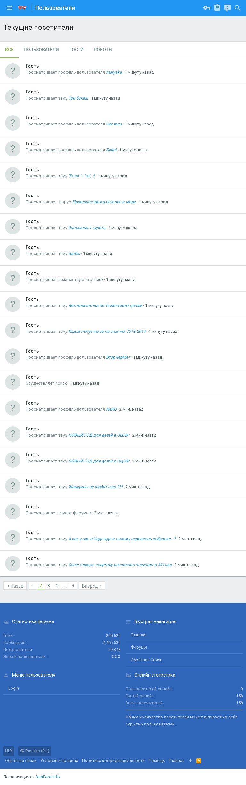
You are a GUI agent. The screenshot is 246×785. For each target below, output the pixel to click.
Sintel (111, 150)
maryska (114, 72)
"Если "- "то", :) (81, 175)
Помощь (157, 760)
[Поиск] (238, 8)
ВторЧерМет (118, 357)
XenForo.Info (48, 776)
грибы (74, 253)
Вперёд (90, 586)
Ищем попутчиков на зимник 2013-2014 (106, 331)
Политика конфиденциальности (113, 760)
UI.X (8, 751)
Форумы (139, 647)
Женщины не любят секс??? (95, 487)
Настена (114, 124)
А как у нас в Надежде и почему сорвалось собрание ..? (122, 538)
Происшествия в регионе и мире (104, 201)
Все (9, 49)
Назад (17, 586)
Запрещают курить (86, 227)
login (13, 688)
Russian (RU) (34, 751)
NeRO (111, 409)
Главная (138, 634)
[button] (9, 8)
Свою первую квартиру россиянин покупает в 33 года (120, 564)
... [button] (64, 585)
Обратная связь (146, 659)
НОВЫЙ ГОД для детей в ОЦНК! (98, 435)
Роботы (103, 49)
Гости (76, 49)
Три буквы (78, 98)
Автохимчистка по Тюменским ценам (105, 305)
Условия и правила (59, 760)
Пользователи (41, 49)
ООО (116, 656)
